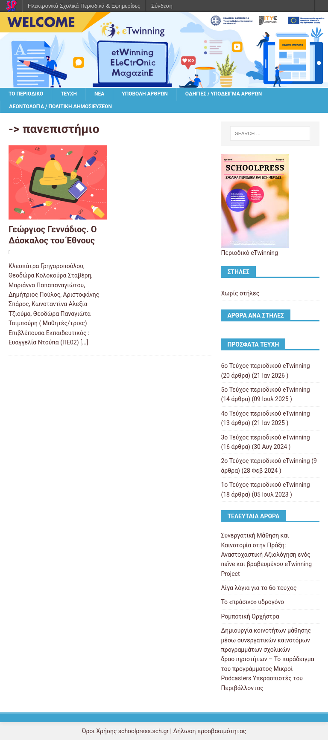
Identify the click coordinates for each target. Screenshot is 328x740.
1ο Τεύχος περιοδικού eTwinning (265, 484)
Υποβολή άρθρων (145, 94)
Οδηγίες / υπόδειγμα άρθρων (223, 94)
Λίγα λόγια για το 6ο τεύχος (258, 587)
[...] (84, 342)
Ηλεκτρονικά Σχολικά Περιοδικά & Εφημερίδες (84, 6)
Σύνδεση (162, 6)
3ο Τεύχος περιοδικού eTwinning (265, 437)
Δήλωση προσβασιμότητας (209, 731)
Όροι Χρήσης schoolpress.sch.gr (125, 731)
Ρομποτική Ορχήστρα (250, 616)
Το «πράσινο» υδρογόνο (252, 601)
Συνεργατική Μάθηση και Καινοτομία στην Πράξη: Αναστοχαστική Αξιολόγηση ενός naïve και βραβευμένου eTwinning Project (266, 554)
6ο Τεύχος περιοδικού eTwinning (265, 365)
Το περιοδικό (26, 94)
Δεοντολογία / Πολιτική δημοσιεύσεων (60, 107)
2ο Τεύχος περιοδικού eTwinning (265, 460)
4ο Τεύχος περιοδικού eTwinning (265, 413)
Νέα (99, 94)
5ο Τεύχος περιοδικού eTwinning (265, 389)
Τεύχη (69, 94)
